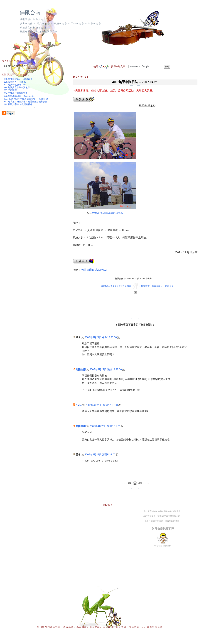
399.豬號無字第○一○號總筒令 (18, 79)
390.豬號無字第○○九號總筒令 (18, 104)
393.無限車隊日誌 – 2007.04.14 (19, 96)
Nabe (79, 405)
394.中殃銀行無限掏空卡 (16, 93)
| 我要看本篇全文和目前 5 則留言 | (116, 286)
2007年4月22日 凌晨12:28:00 (106, 369)
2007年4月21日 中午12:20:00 (101, 337)
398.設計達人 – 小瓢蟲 (15, 82)
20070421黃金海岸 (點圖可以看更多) (107, 213)
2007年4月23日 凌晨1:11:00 (105, 426)
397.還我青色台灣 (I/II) (15, 84)
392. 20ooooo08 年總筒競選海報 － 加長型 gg (26, 98)
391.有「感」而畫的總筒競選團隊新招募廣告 (25, 101)
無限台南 (30, 12)
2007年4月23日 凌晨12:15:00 (102, 405)
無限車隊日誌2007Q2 (94, 269)
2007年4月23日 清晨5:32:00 (100, 454)
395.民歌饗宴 (10, 90)
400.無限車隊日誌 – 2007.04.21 (135, 82)
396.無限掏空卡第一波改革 (17, 87)
